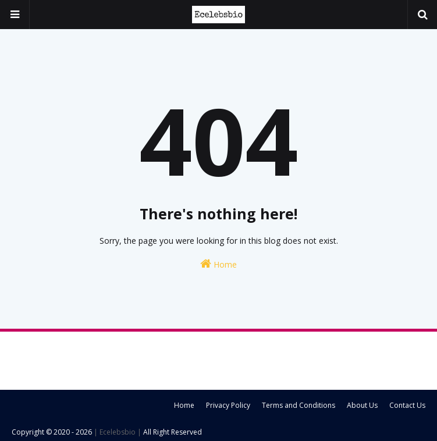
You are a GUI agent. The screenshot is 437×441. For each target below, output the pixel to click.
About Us (362, 405)
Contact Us (407, 405)
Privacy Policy (228, 405)
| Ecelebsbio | (116, 432)
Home (218, 264)
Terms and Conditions (298, 405)
